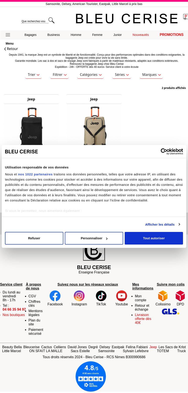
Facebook (55, 298)
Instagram (79, 298)
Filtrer (60, 74)
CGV (32, 296)
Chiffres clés (34, 303)
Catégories (91, 74)
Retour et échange (142, 307)
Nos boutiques (14, 315)
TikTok (101, 298)
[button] (9, 35)
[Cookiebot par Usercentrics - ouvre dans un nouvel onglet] (164, 151)
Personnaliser (94, 238)
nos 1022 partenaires (35, 174)
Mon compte (140, 298)
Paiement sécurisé (36, 331)
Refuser (34, 238)
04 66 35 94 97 (14, 309)
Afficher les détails (160, 224)
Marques (151, 74)
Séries (122, 74)
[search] (34, 21)
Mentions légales (36, 313)
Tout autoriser (154, 238)
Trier (34, 74)
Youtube (121, 298)
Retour (11, 48)
